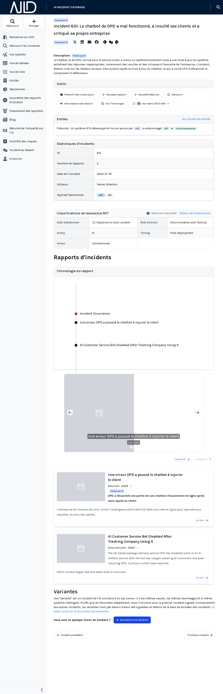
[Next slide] (197, 413)
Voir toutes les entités (196, 119)
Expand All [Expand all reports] (182, 459)
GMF (101, 195)
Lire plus (202, 520)
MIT (110, 195)
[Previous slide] (70, 413)
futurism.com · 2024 (121, 547)
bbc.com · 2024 (118, 486)
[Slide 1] (131, 447)
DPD (137, 128)
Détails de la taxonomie (194, 213)
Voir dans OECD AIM (153, 104)
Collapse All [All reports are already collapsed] (203, 459)
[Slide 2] (136, 447)
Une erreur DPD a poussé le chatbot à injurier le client (133, 436)
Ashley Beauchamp (185, 128)
